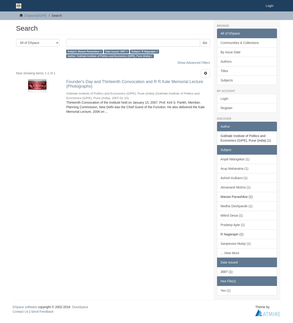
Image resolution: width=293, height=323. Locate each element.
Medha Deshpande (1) (236, 206)
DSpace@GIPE (35, 15)
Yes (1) (226, 290)
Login (224, 98)
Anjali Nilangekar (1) (235, 159)
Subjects (227, 80)
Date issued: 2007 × (116, 51)
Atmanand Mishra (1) (236, 187)
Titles (224, 71)
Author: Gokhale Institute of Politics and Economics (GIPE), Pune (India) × (110, 56)
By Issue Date (231, 52)
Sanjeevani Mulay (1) (236, 243)
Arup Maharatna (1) (234, 168)
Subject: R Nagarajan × (144, 51)
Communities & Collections (240, 43)
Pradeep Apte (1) (233, 225)
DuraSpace (80, 307)
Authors (226, 61)
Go (205, 43)
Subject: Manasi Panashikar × (85, 51)
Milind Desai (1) (232, 215)
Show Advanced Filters (193, 63)
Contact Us (20, 311)
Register (227, 108)
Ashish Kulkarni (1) (234, 178)
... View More (230, 253)
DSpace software (25, 307)
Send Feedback (42, 311)
